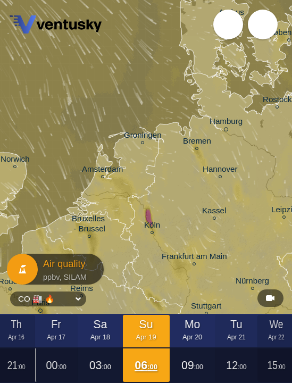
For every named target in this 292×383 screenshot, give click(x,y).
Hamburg (226, 122)
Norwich (15, 160)
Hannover (220, 170)
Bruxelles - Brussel (89, 225)
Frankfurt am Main (194, 258)
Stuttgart (206, 307)
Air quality (53, 269)
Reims (81, 290)
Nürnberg (252, 282)
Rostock (277, 101)
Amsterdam (102, 170)
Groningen (143, 136)
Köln (152, 226)
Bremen (197, 142)
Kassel (214, 212)
